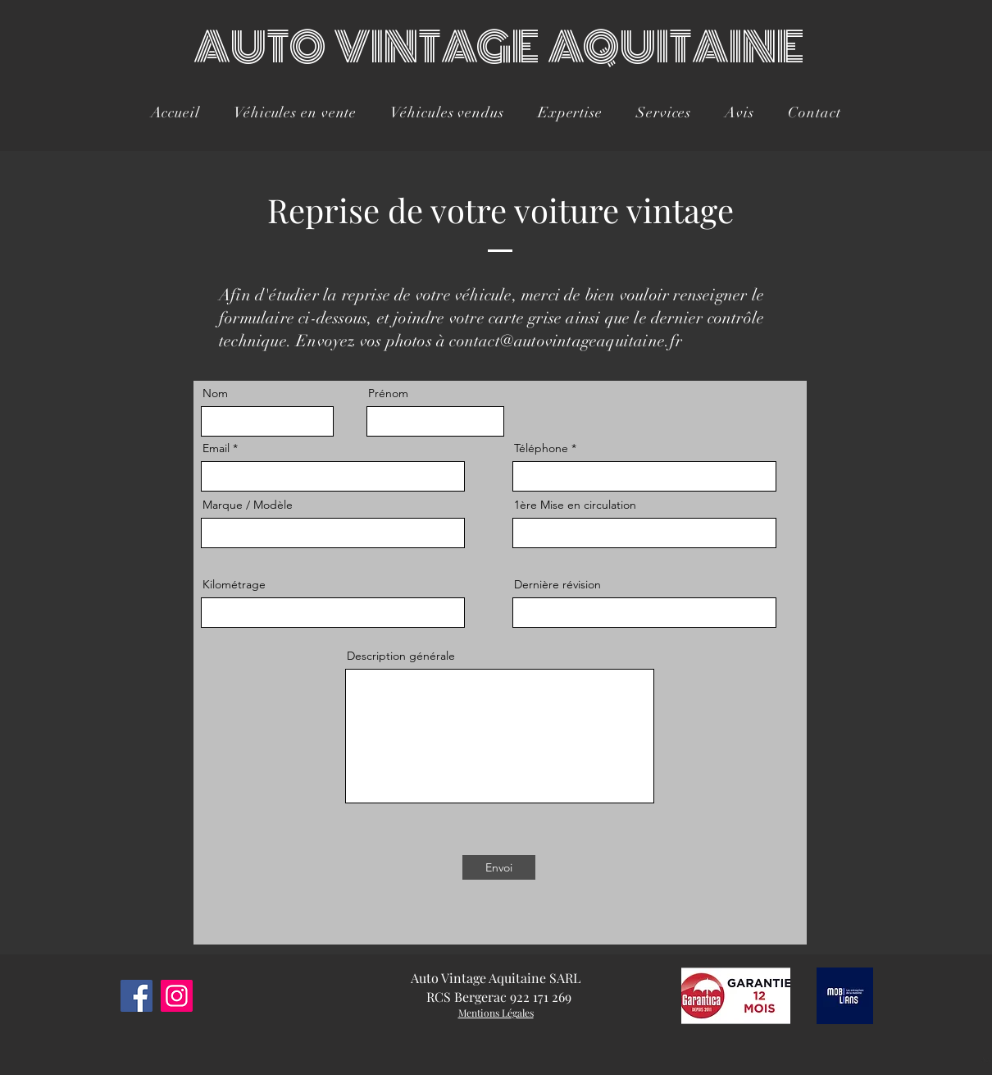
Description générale (401, 655)
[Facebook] (136, 996)
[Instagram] (177, 996)
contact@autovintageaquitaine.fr (565, 341)
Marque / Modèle (247, 504)
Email (216, 448)
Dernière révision (557, 584)
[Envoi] (498, 867)
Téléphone (541, 448)
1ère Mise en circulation (575, 504)
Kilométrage (234, 584)
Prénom (388, 393)
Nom (215, 393)
